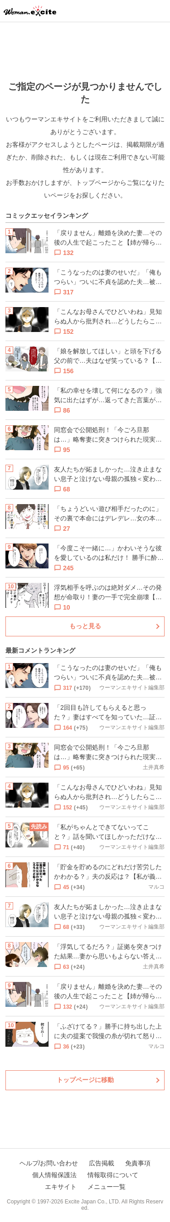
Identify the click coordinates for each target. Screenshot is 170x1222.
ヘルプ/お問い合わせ (48, 1163)
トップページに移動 (85, 1079)
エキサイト (61, 1186)
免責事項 (138, 1163)
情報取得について (112, 1175)
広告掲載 (101, 1163)
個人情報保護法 (54, 1175)
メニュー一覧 (106, 1186)
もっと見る (85, 626)
